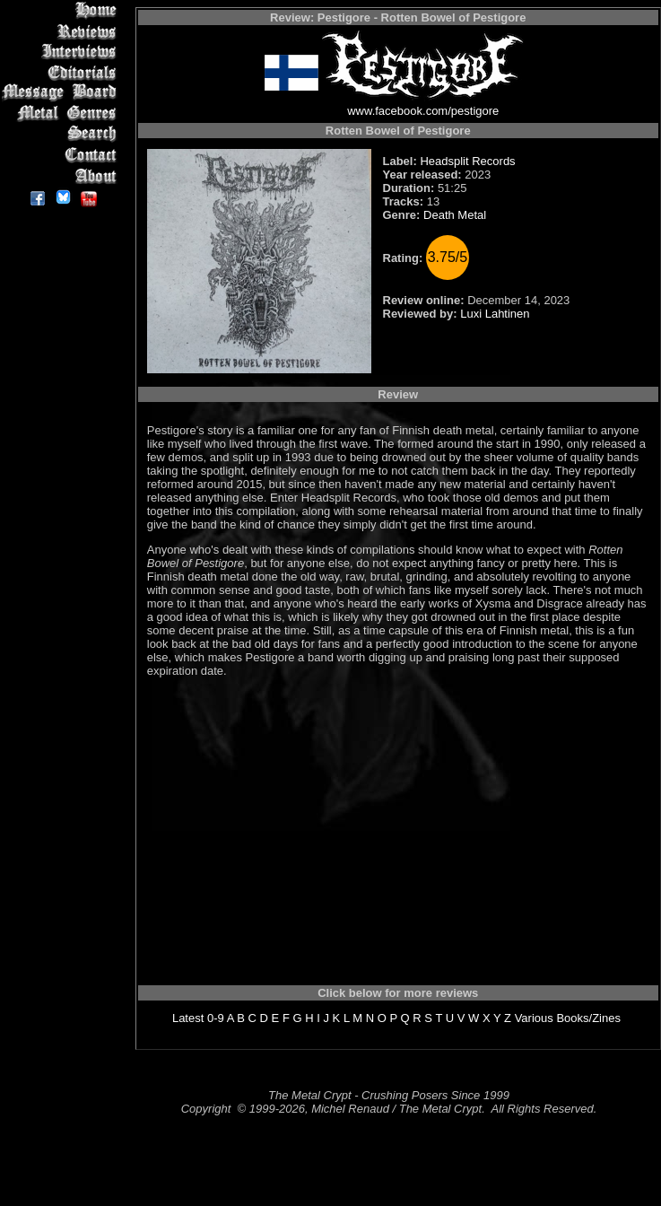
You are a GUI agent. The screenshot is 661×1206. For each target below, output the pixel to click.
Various (534, 1018)
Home (62, 10)
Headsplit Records (467, 161)
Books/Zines (588, 1018)
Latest (188, 1018)
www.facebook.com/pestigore (423, 111)
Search (62, 134)
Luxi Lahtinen (494, 313)
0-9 (215, 1018)
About (62, 175)
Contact (62, 154)
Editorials (62, 72)
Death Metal (454, 215)
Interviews (62, 51)
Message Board (62, 93)
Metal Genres (62, 113)
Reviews (62, 31)
